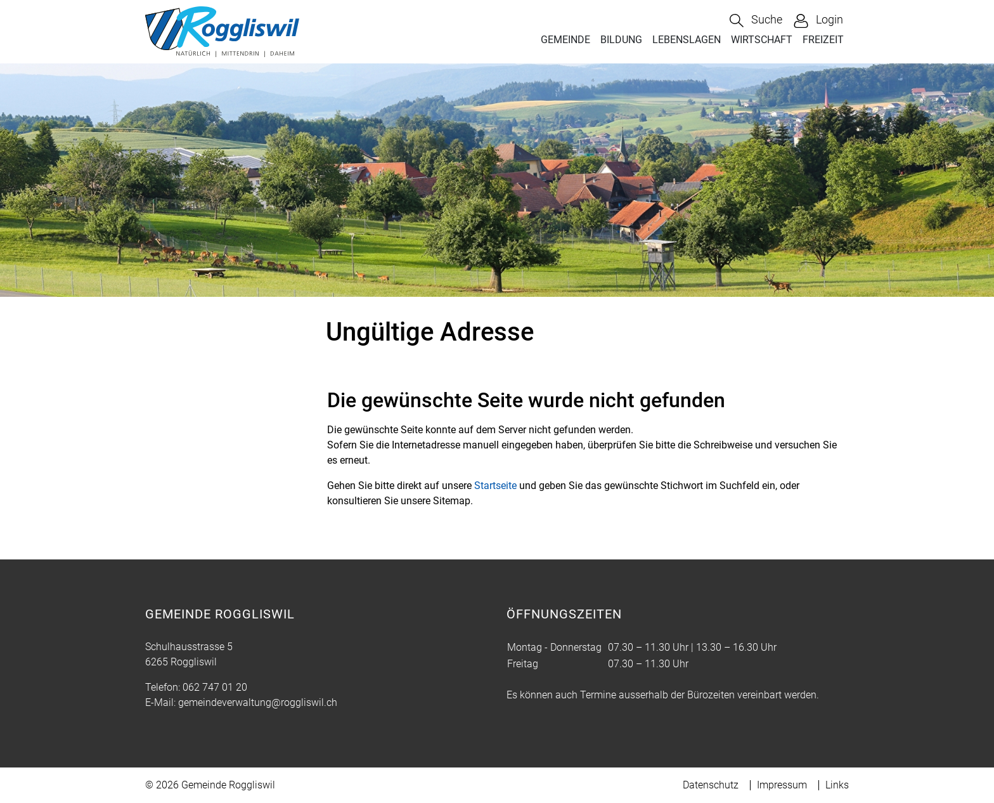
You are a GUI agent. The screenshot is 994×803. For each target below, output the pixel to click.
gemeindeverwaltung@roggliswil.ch (257, 702)
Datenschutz (711, 785)
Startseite (495, 486)
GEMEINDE (565, 40)
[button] (756, 20)
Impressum (782, 785)
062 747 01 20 (215, 687)
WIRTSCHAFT (761, 40)
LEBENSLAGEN (686, 40)
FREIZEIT (823, 40)
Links (837, 785)
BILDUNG (621, 40)
